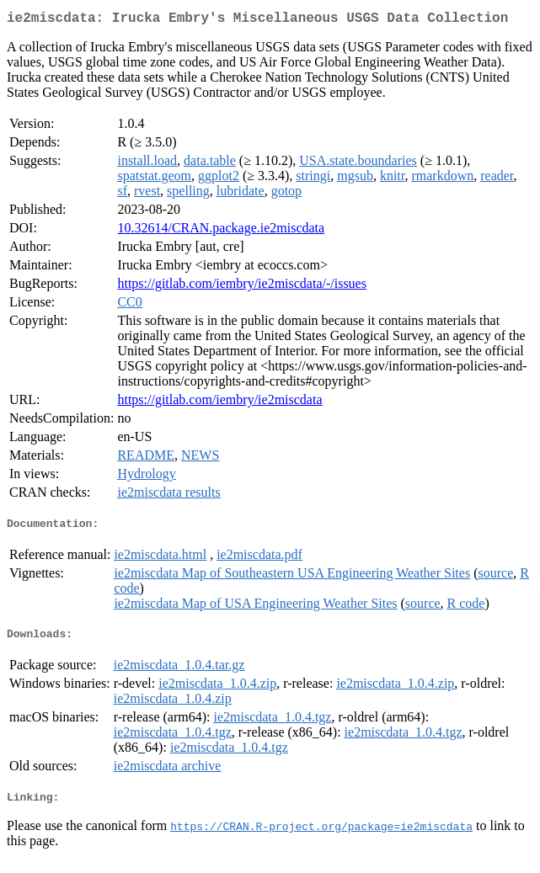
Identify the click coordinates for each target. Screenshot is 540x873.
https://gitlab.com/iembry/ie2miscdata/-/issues (241, 286)
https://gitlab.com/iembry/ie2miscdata (219, 403)
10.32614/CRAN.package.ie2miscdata (220, 231)
